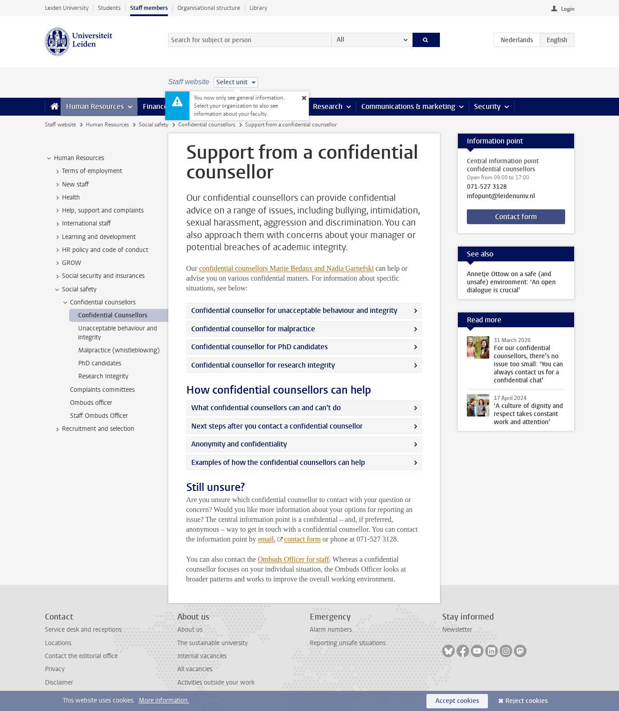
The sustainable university (212, 643)
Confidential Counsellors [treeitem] (112, 315)
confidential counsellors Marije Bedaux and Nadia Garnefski (286, 268)
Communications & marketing (408, 106)
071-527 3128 (487, 187)
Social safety (153, 124)
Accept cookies (457, 701)
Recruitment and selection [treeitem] (93, 429)
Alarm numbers (331, 629)
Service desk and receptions (83, 629)
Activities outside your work (216, 682)
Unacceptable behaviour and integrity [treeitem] (117, 332)
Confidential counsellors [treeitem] (98, 302)
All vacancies (194, 669)
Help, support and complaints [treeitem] (98, 210)
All (340, 39)
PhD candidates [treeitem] (99, 363)
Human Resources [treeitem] (74, 158)
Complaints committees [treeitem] (102, 390)
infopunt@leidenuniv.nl (501, 196)
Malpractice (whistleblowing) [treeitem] (119, 350)
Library (258, 8)
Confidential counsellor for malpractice (253, 329)
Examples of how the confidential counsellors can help (278, 462)
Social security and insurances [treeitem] (99, 276)
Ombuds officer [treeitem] (91, 403)
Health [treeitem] (66, 197)
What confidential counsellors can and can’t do (266, 407)
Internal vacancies (202, 656)
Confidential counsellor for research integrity (263, 365)
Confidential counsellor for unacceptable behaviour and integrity (294, 310)
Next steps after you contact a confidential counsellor (277, 426)
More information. (164, 700)
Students (109, 8)
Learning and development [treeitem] (94, 237)
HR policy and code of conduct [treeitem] (100, 250)
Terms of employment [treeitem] (87, 171)
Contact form (516, 216)
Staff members (149, 8)
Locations (58, 643)
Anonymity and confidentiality (239, 444)
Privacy (55, 669)
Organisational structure (208, 8)
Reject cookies (526, 701)
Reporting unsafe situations (348, 643)
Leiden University (66, 8)
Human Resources (95, 106)
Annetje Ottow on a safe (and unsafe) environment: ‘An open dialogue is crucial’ (511, 282)
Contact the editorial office (81, 656)
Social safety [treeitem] (75, 289)
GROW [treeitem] (67, 263)
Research (327, 106)
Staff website (60, 124)
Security (487, 106)
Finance (155, 106)
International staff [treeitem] (82, 223)
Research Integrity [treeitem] (103, 376)
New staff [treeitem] (71, 184)
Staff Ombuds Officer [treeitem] (99, 416)
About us (189, 629)
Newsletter (457, 629)
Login (568, 9)
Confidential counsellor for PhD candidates (259, 346)
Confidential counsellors (206, 124)
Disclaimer (59, 682)
